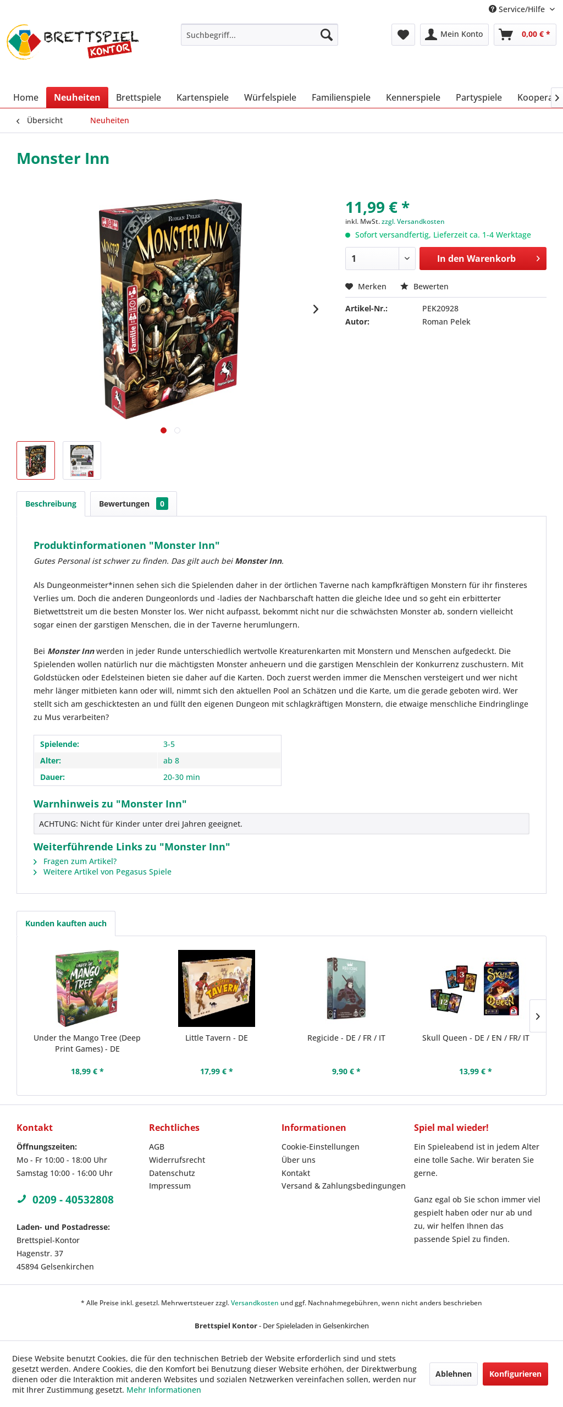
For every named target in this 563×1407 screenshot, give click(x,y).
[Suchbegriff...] (260, 35)
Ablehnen (453, 1373)
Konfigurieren (515, 1373)
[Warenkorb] (525, 35)
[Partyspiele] (479, 97)
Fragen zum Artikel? (75, 861)
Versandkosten (255, 1302)
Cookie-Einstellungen (321, 1146)
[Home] (25, 97)
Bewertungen (133, 503)
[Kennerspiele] (413, 97)
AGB (156, 1146)
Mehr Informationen (163, 1389)
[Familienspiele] (341, 97)
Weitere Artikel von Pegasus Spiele (103, 871)
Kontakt (296, 1173)
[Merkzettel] (403, 35)
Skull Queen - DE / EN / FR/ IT (475, 1037)
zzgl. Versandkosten (413, 221)
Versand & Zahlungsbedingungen (344, 1185)
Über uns (299, 1160)
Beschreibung (50, 503)
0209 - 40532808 (65, 1199)
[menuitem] (260, 35)
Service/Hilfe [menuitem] (518, 9)
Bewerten (424, 286)
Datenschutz (172, 1173)
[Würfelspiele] (270, 97)
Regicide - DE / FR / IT (346, 1037)
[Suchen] (326, 35)
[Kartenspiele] (202, 97)
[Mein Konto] (454, 35)
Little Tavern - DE (216, 1037)
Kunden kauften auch (66, 923)
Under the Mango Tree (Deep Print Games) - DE (87, 1043)
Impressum (170, 1185)
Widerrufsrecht (177, 1160)
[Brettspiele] (138, 97)
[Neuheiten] (77, 97)
